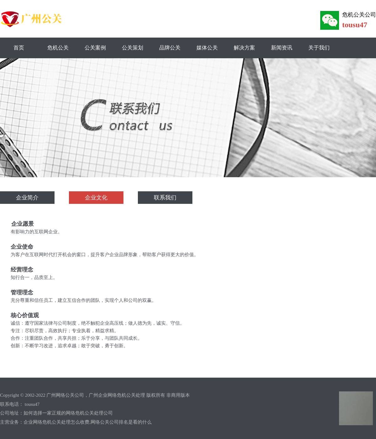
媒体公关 (207, 48)
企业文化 (96, 197)
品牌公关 (169, 48)
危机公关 (58, 48)
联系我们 (165, 197)
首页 (18, 48)
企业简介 (27, 197)
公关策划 (132, 48)
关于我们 (319, 48)
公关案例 (95, 48)
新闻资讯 (281, 48)
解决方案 (244, 48)
